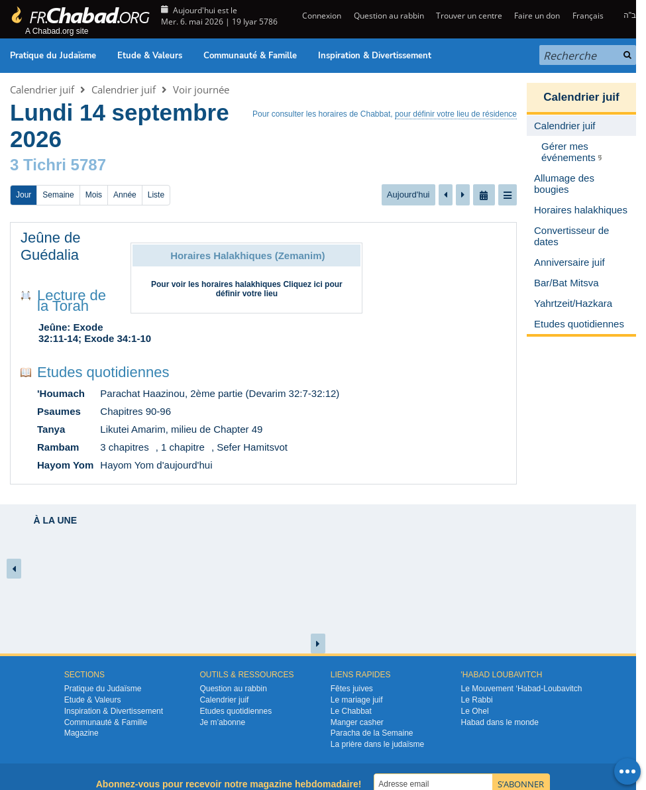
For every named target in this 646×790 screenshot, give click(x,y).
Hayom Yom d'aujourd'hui (156, 465)
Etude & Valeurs (149, 56)
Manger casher (357, 722)
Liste (156, 194)
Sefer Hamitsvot (252, 447)
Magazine (81, 733)
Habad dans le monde (500, 722)
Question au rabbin (389, 15)
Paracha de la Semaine (372, 733)
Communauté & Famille (250, 56)
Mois (93, 194)
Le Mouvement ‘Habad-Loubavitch (521, 688)
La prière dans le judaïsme (377, 744)
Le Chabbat (351, 711)
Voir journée (201, 89)
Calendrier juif (42, 89)
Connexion (320, 15)
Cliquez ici (302, 284)
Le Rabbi (477, 700)
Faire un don (537, 15)
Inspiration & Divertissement (374, 56)
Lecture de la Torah (71, 300)
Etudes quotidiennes (103, 372)
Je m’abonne (222, 722)
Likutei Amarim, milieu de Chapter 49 (181, 429)
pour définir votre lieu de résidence (456, 114)
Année (124, 194)
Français (588, 15)
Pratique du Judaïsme (53, 56)
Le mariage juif (357, 700)
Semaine (58, 194)
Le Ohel (475, 711)
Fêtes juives (352, 688)
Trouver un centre (469, 15)
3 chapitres (124, 447)
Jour (23, 194)
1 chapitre (183, 447)
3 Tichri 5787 (58, 165)
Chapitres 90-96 (135, 411)
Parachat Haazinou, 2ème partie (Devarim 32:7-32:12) (219, 393)
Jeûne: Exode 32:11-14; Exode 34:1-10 (94, 332)
